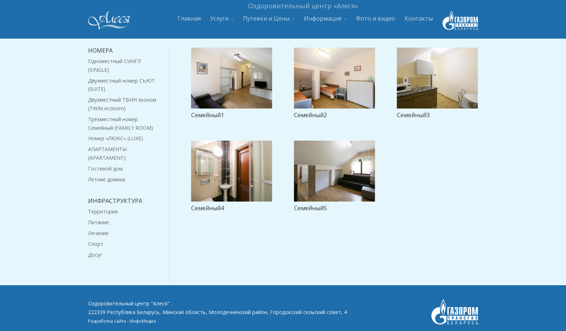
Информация (322, 21)
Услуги (219, 21)
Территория (103, 211)
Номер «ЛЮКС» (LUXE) (115, 138)
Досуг (95, 254)
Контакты (419, 21)
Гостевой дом (105, 168)
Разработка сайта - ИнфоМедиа (122, 321)
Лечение (98, 233)
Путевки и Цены (266, 21)
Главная (189, 21)
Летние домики (106, 179)
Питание (98, 222)
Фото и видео (375, 21)
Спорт (95, 243)
